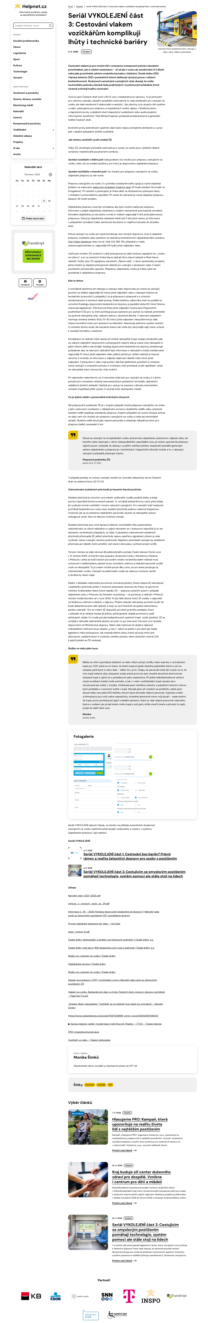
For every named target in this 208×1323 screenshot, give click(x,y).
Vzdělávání (19, 129)
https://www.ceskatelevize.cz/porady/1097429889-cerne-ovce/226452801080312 (113, 971)
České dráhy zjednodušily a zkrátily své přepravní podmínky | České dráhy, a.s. (111, 895)
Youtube (40, 283)
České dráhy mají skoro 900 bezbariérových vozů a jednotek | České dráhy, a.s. (111, 903)
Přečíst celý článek (122, 1106)
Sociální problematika (26, 40)
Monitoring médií (23, 105)
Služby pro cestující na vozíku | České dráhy (92, 911)
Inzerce (17, 117)
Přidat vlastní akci (35, 218)
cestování (89, 1040)
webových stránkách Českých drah (112, 187)
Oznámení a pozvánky (26, 93)
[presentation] (88, 1082)
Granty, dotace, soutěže (27, 99)
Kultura (17, 65)
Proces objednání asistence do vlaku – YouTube (94, 879)
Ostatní (17, 77)
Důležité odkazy (22, 136)
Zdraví (17, 47)
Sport (16, 59)
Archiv (17, 154)
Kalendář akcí (33, 167)
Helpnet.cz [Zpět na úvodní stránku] (36, 6)
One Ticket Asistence (79, 241)
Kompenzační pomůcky (27, 123)
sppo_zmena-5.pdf (79, 887)
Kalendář (18, 111)
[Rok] (38, 174)
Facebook (25, 283)
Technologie (20, 71)
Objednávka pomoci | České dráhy (87, 919)
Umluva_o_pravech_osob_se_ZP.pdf (88, 859)
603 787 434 (82, 1305)
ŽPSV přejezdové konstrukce (83, 987)
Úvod (70, 6)
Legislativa (19, 53)
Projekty (18, 142)
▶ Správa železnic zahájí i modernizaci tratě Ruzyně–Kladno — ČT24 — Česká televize (115, 979)
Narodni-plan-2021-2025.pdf (84, 851)
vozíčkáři (101, 1040)
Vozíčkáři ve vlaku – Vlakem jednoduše (89, 995)
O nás (16, 148)
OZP (110, 1040)
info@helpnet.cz (103, 1305)
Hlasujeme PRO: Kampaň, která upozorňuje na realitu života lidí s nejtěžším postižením (140, 1080)
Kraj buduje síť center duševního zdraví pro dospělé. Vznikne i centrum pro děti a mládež (141, 1132)
